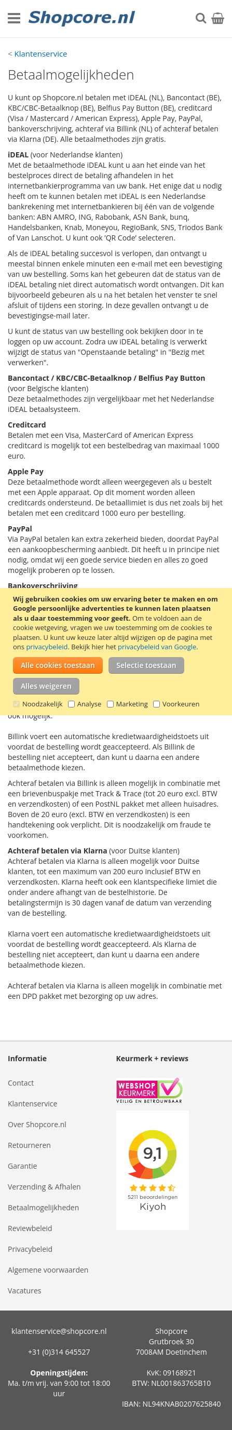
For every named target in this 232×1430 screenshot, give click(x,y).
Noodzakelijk (42, 704)
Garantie (22, 1166)
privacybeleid (46, 646)
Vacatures (24, 1290)
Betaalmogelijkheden (43, 1207)
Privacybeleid (30, 1249)
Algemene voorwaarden (48, 1270)
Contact (21, 1083)
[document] (117, 651)
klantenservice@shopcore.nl (58, 1331)
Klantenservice (40, 53)
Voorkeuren (180, 704)
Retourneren (29, 1145)
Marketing (132, 704)
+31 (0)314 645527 (59, 1352)
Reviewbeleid (30, 1228)
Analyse (89, 704)
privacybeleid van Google (157, 646)
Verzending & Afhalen (44, 1187)
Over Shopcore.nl (37, 1124)
